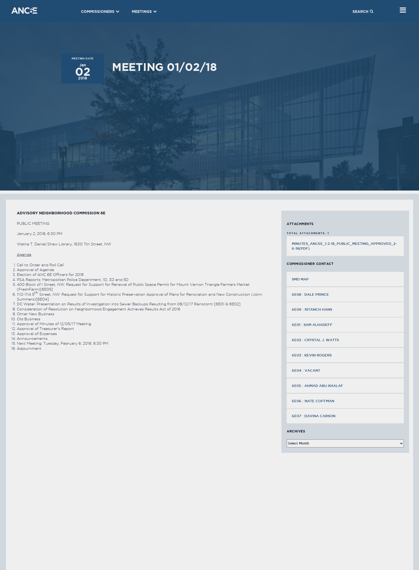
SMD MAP (300, 279)
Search (362, 11)
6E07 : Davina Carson (314, 416)
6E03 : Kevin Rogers (312, 355)
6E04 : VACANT (306, 370)
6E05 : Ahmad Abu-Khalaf (318, 385)
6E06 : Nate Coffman (313, 401)
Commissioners (100, 11)
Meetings (144, 11)
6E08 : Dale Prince (311, 294)
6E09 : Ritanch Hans (312, 309)
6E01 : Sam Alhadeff (312, 324)
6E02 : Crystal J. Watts (316, 340)
